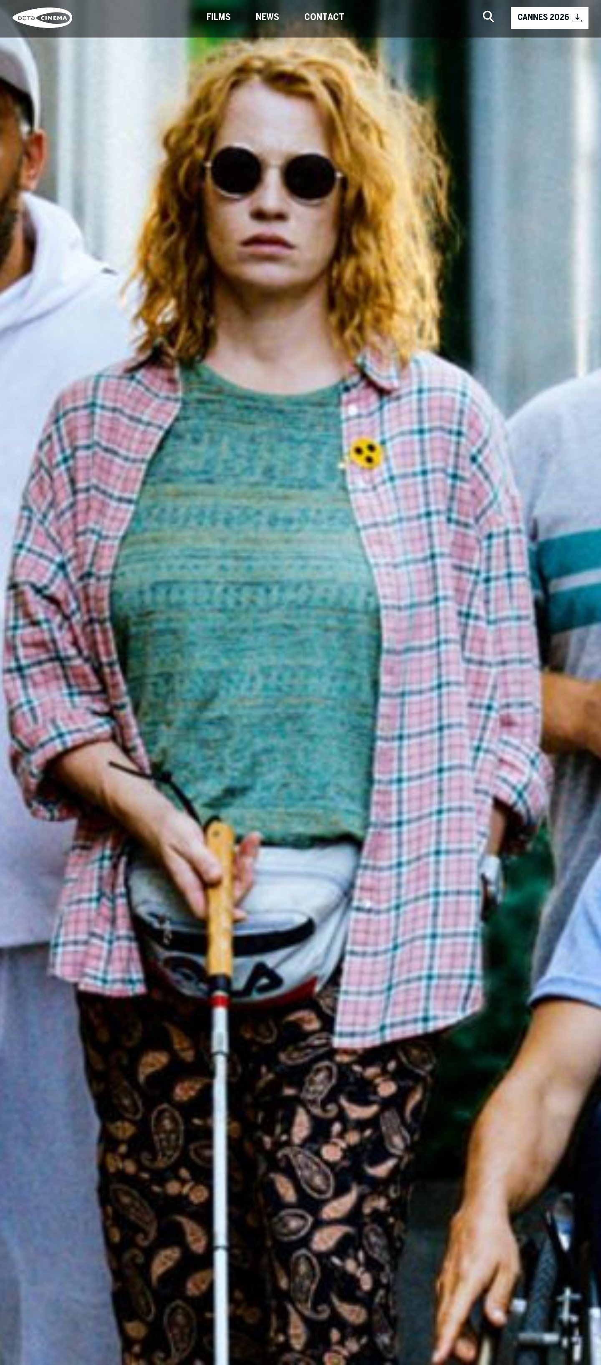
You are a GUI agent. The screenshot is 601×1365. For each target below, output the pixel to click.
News (267, 17)
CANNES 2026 (550, 18)
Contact (324, 17)
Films (219, 17)
